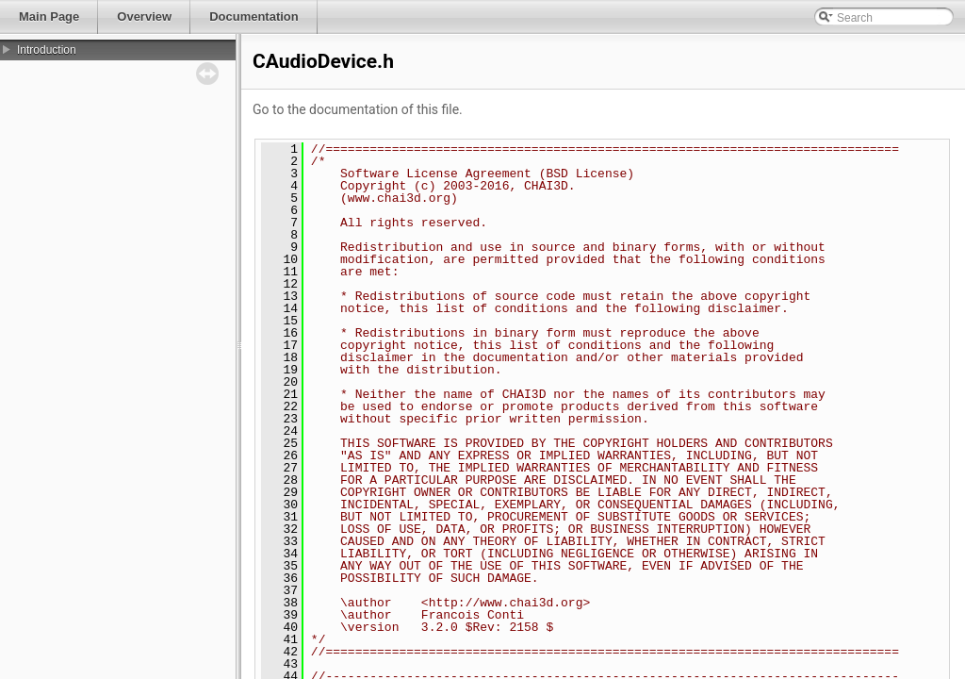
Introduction (46, 50)
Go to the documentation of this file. (358, 109)
